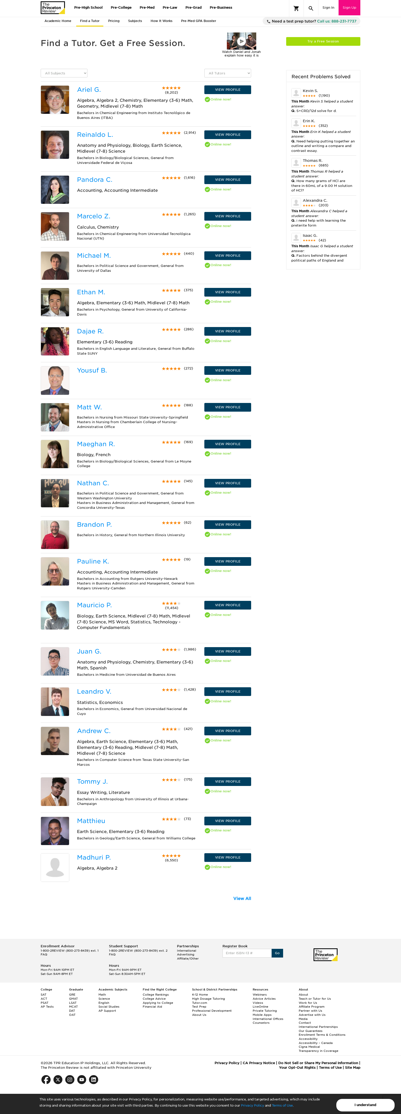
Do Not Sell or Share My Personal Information (318, 1063)
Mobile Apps (262, 1015)
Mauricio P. (94, 605)
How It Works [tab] (161, 21)
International (186, 950)
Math (102, 994)
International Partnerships (318, 1027)
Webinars (260, 994)
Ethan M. (91, 292)
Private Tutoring (265, 1010)
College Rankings (156, 994)
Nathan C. (93, 483)
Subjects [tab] (135, 21)
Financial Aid (152, 1006)
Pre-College (121, 7)
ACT (44, 998)
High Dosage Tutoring (208, 998)
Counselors (261, 1023)
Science (104, 998)
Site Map (352, 1068)
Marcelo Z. (93, 216)
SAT (43, 994)
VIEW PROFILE (228, 90)
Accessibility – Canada (316, 1043)
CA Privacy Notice (259, 1063)
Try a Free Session (323, 41)
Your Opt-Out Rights (297, 1068)
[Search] (311, 8)
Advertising (185, 954)
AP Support (107, 1010)
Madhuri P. (94, 857)
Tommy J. (92, 781)
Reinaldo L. (95, 134)
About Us (199, 1015)
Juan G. (89, 651)
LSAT (72, 1003)
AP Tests (47, 1006)
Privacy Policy (252, 1105)
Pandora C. (94, 179)
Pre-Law (170, 7)
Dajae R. (90, 331)
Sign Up (349, 7)
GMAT (73, 998)
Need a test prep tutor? (311, 21)
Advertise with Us (312, 1015)
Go (277, 953)
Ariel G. (89, 89)
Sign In (328, 7)
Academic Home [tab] (57, 21)
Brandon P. (94, 524)
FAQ (44, 954)
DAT (72, 1010)
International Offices (268, 1019)
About (303, 994)
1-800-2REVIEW (69, 950)
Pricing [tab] (113, 21)
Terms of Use (282, 1105)
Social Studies (108, 1006)
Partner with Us (310, 1010)
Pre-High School (88, 7)
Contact (305, 1023)
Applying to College (158, 1003)
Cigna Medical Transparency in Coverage (318, 1049)
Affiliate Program (312, 1006)
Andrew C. (93, 731)
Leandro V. (94, 691)
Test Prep (199, 1006)
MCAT (73, 1006)
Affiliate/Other (188, 958)
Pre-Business (221, 7)
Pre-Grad (193, 7)
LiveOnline (260, 1006)
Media (303, 1019)
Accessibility (308, 1039)
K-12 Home (200, 994)
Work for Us (308, 1003)
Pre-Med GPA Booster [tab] (198, 21)
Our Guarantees (310, 1031)
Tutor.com (199, 1003)
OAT (72, 1015)
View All (242, 898)
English (103, 1003)
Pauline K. (93, 561)
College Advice (154, 998)
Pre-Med (147, 7)
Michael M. (94, 255)
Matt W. (89, 407)
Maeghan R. (96, 444)
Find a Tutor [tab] (89, 21)
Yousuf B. (92, 370)
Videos (258, 1003)
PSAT (44, 1003)
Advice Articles (264, 998)
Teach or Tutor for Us (315, 998)
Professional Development (212, 1010)
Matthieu (91, 821)
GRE (72, 994)
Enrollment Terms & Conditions (322, 1035)
